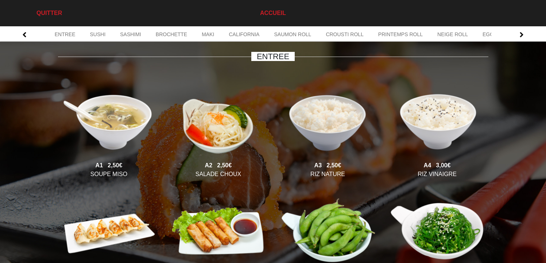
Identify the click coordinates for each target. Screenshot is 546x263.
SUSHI (97, 34)
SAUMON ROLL (292, 34)
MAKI (208, 34)
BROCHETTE (171, 34)
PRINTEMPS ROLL (400, 34)
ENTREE (65, 34)
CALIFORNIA (244, 34)
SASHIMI (130, 34)
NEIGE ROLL (452, 34)
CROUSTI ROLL (344, 34)
